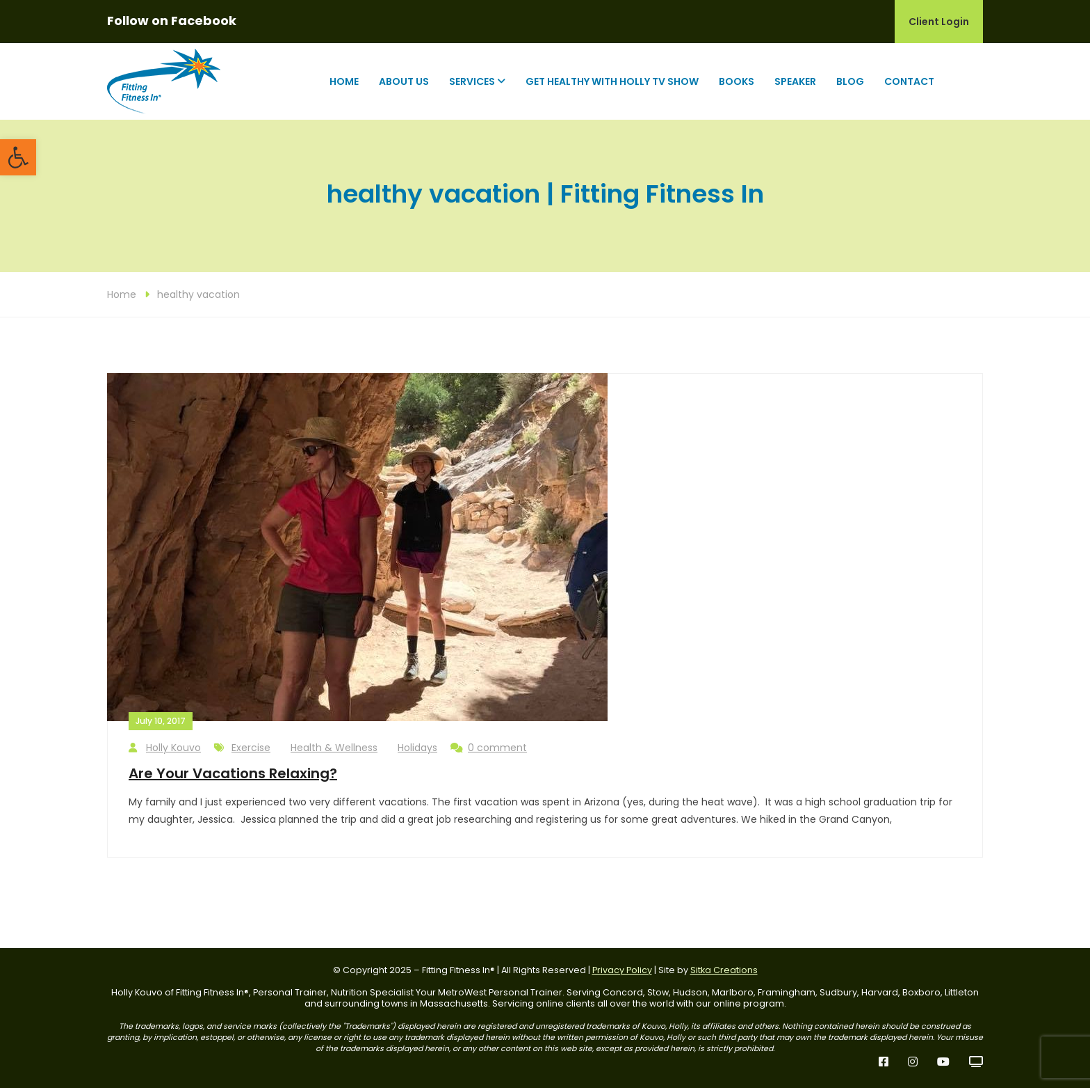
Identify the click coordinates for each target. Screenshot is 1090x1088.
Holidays (417, 748)
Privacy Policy (622, 970)
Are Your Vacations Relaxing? (233, 773)
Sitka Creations (724, 970)
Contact (909, 81)
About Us (404, 81)
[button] (18, 157)
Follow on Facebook (171, 20)
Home (344, 81)
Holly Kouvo (165, 748)
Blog (850, 81)
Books (736, 81)
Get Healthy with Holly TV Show (612, 81)
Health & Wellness (334, 748)
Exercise (250, 748)
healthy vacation (198, 294)
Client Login (939, 22)
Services (472, 81)
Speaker (795, 81)
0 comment (488, 748)
